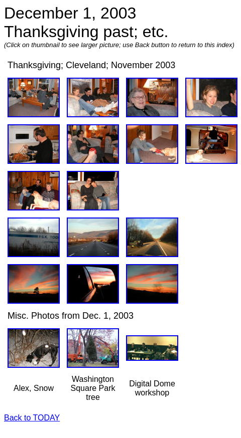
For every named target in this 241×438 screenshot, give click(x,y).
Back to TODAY (32, 417)
